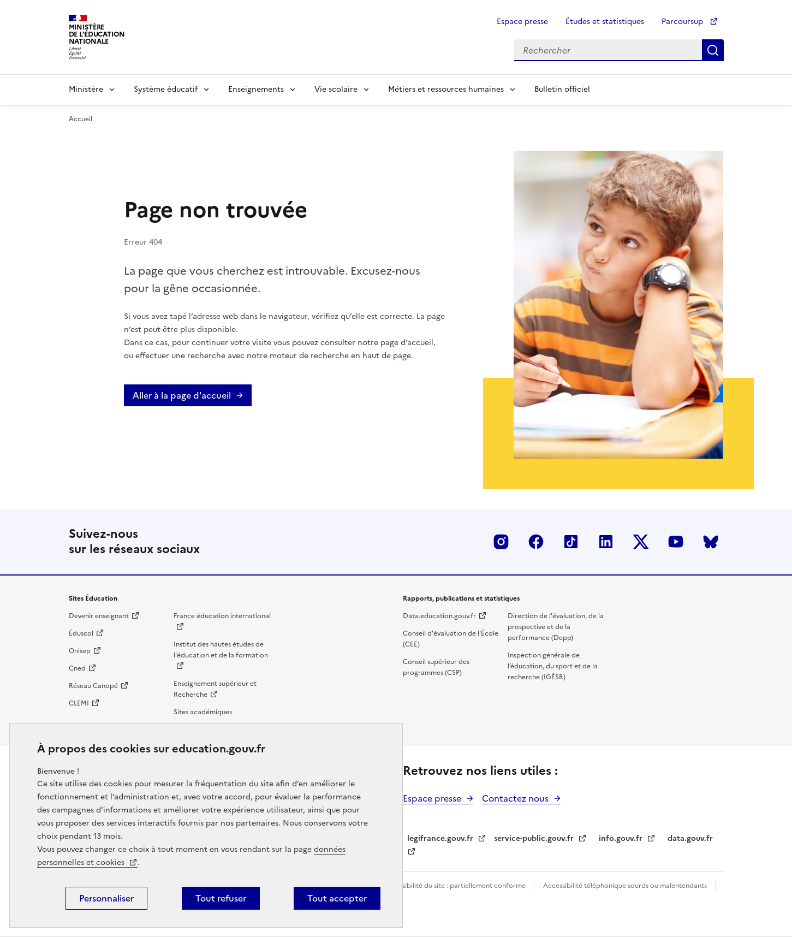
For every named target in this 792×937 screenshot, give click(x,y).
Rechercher (713, 50)
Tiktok (571, 542)
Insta (501, 542)
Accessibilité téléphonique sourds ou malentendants (625, 886)
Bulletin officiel (562, 89)
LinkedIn (606, 542)
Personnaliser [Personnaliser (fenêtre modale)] (106, 898)
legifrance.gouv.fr (440, 838)
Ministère (86, 89)
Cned (77, 668)
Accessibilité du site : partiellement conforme (455, 886)
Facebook (536, 542)
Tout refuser (220, 898)
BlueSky (711, 542)
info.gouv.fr (620, 838)
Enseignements (256, 89)
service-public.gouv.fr (534, 838)
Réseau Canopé (93, 686)
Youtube (676, 542)
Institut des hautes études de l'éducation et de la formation (221, 649)
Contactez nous (515, 798)
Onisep (80, 651)
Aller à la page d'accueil (182, 395)
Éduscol (81, 633)
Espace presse (522, 21)
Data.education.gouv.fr (439, 616)
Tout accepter (337, 898)
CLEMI (79, 703)
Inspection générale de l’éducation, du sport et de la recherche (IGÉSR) (553, 666)
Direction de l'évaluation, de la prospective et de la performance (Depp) (556, 627)
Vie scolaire (336, 89)
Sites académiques (203, 712)
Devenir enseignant (99, 616)
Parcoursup (683, 21)
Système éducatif (166, 89)
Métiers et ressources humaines (446, 89)
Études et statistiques (604, 21)
